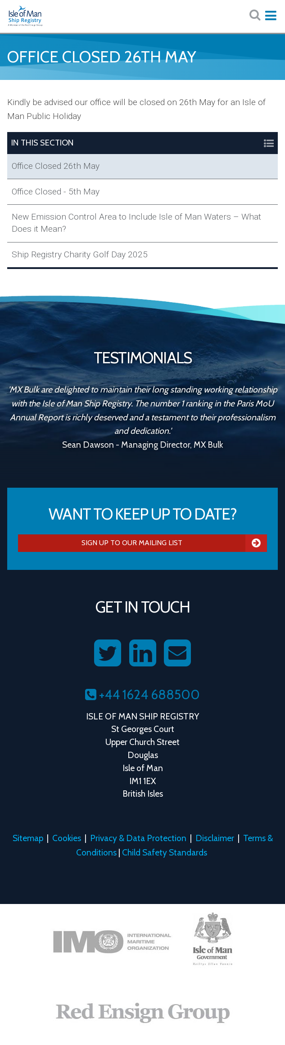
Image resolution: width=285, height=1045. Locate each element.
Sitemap (28, 838)
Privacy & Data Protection (138, 838)
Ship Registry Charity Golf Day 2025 (80, 254)
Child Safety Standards (164, 852)
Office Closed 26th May (56, 166)
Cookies (66, 838)
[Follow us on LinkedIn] (142, 653)
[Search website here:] (255, 15)
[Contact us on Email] (177, 653)
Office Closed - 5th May (56, 191)
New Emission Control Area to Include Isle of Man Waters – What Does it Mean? (136, 223)
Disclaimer (214, 838)
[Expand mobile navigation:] (270, 16)
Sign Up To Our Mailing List (174, 542)
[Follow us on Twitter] (107, 653)
